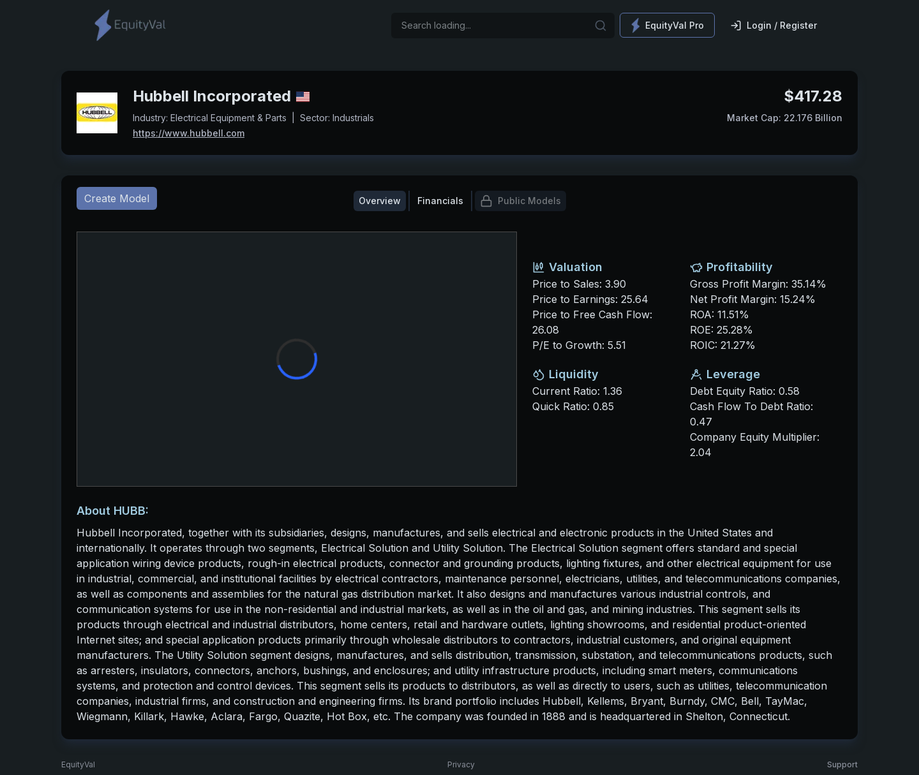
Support (842, 764)
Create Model (116, 198)
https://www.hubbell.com (188, 133)
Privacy (461, 764)
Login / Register (773, 25)
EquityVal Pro (667, 25)
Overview (380, 200)
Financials (440, 200)
